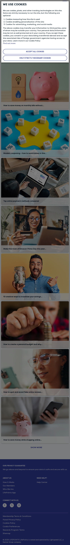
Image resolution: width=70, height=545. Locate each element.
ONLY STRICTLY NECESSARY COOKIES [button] (35, 58)
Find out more (9, 43)
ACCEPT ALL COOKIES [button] (35, 52)
